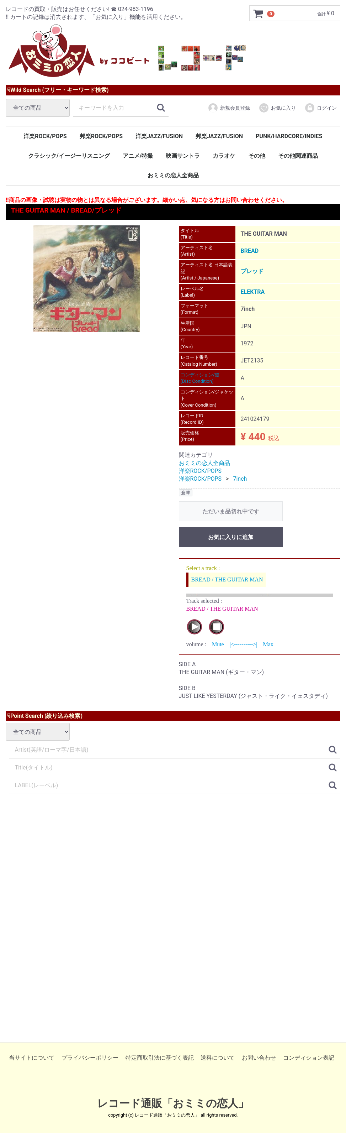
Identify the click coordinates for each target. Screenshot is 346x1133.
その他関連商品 (298, 155)
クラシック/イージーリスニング (69, 155)
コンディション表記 (308, 1057)
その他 (256, 155)
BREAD (250, 250)
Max (268, 645)
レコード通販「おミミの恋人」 (173, 1103)
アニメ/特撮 (138, 155)
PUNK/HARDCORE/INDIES (289, 136)
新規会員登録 (229, 108)
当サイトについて (31, 1057)
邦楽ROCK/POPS (101, 136)
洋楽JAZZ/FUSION (159, 136)
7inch (240, 479)
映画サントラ (183, 155)
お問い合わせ (259, 1057)
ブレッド (252, 271)
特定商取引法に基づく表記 (160, 1057)
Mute (218, 645)
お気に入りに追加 (231, 537)
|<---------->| (243, 645)
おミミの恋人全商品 (173, 175)
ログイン (320, 108)
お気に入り (277, 108)
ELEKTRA (253, 291)
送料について (218, 1057)
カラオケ (224, 155)
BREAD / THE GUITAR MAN (227, 579)
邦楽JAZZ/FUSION (219, 136)
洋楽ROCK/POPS (44, 136)
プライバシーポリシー (90, 1057)
